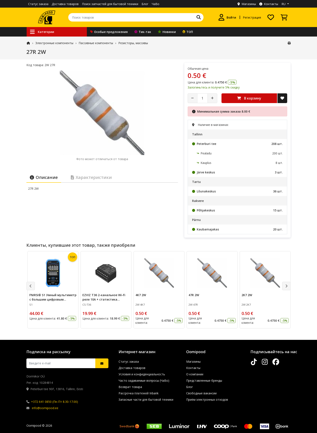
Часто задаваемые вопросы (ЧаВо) (144, 381)
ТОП (188, 32)
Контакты (268, 4)
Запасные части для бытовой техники (146, 400)
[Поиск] (199, 17)
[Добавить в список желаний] (282, 98)
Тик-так (142, 32)
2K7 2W (247, 295)
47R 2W (194, 295)
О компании (194, 374)
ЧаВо (155, 4)
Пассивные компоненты (96, 43)
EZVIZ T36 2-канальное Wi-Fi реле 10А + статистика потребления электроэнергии (105, 299)
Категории (42, 31)
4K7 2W (140, 295)
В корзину (249, 98)
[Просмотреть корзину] (284, 17)
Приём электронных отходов (207, 400)
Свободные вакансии (201, 393)
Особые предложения (109, 32)
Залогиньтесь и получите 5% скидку (214, 87)
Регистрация (252, 17)
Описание (44, 177)
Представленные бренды (204, 381)
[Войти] (227, 17)
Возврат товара (130, 387)
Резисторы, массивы (133, 43)
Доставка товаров (65, 4)
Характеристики (91, 177)
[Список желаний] (270, 17)
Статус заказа (38, 4)
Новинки (167, 32)
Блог (145, 4)
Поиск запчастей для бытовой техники (110, 4)
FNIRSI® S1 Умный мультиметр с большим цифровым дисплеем (53, 299)
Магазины (247, 4)
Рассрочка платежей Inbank (138, 393)
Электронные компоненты (54, 43)
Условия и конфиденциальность (142, 374)
